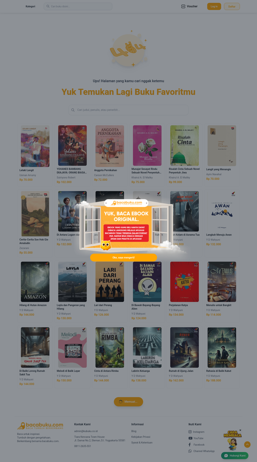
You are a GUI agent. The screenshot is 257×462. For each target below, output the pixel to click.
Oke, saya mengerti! (123, 257)
